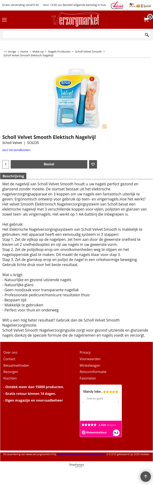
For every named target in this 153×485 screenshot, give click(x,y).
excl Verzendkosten (16, 150)
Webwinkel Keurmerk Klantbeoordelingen (81, 454)
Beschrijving (13, 176)
